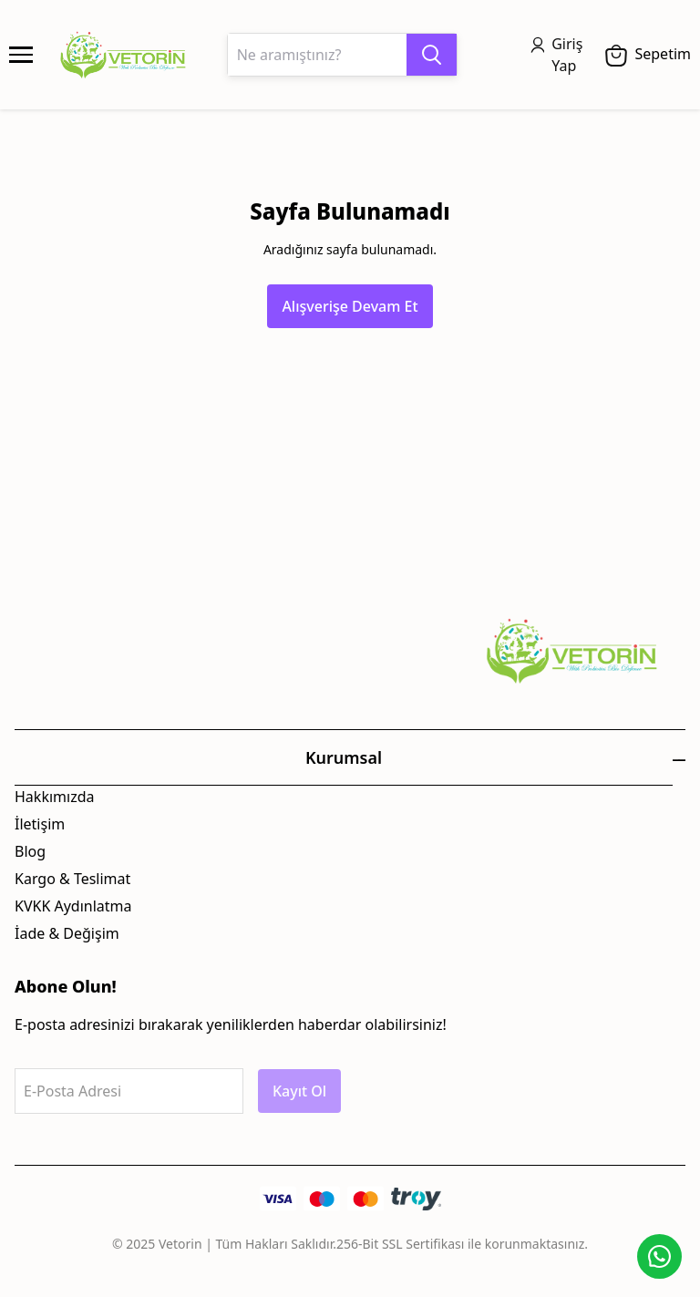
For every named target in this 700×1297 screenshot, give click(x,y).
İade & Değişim (67, 933)
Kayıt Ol (299, 1091)
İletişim (40, 824)
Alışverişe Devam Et (349, 306)
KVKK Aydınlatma (73, 906)
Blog (30, 851)
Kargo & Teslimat (72, 879)
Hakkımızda (54, 797)
